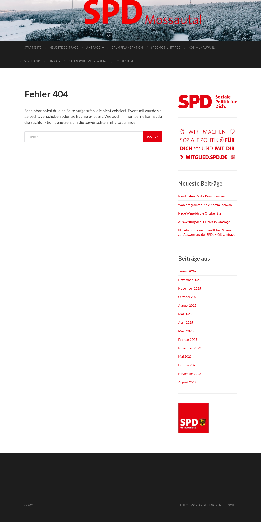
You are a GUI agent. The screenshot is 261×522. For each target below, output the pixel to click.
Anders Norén (209, 505)
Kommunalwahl (202, 47)
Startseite (33, 47)
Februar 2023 (187, 365)
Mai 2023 (185, 356)
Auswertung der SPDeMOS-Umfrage (204, 222)
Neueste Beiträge (64, 47)
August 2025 (187, 305)
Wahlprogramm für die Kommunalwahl (205, 205)
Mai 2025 (185, 314)
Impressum (124, 61)
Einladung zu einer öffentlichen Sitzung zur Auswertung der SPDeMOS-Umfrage (206, 232)
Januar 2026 (187, 271)
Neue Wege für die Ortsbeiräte (199, 213)
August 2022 (187, 382)
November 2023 (189, 348)
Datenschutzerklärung (88, 61)
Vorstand (32, 61)
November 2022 (189, 373)
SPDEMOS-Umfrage (166, 47)
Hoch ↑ (231, 505)
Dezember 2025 (189, 280)
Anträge (93, 47)
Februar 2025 (187, 339)
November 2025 (189, 288)
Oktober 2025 (188, 297)
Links (53, 61)
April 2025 (185, 322)
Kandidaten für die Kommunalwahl (202, 196)
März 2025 (186, 331)
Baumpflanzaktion (127, 47)
